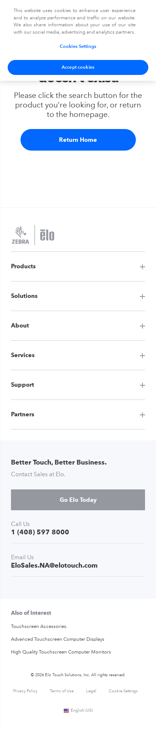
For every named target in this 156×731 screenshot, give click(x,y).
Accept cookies (78, 67)
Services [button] (23, 355)
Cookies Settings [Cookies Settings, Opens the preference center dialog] (78, 46)
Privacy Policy (25, 691)
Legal (91, 691)
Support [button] (22, 384)
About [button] (20, 325)
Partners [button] (22, 414)
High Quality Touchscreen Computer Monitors (61, 652)
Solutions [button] (24, 295)
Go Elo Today (78, 499)
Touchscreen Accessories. (39, 626)
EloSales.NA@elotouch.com (54, 565)
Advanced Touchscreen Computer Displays (57, 639)
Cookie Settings (123, 691)
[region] (78, 40)
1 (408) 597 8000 (40, 532)
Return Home (78, 139)
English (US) (78, 710)
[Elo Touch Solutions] (33, 235)
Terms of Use (62, 691)
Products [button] (23, 266)
